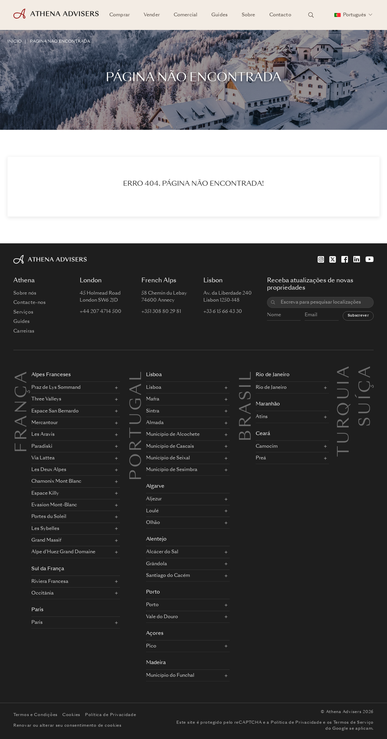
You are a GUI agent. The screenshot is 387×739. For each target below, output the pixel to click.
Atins (262, 416)
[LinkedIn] (356, 259)
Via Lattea (43, 458)
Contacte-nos (29, 302)
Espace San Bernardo (55, 411)
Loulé (152, 511)
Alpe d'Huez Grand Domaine (63, 552)
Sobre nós (25, 293)
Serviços (23, 312)
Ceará (263, 433)
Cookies (71, 715)
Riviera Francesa (49, 581)
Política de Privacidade (110, 715)
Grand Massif (46, 540)
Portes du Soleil (48, 516)
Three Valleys (46, 399)
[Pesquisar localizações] (311, 15)
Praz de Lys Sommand (56, 387)
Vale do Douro (162, 617)
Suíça (366, 371)
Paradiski (41, 446)
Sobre (248, 15)
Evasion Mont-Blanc (54, 505)
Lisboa (154, 374)
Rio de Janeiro (273, 374)
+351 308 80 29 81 (161, 311)
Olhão (153, 522)
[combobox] (325, 302)
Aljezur (154, 499)
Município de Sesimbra (171, 469)
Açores (154, 633)
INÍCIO (14, 42)
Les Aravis (43, 434)
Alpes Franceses (51, 374)
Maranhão (268, 404)
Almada (155, 422)
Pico (151, 646)
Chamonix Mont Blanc (56, 481)
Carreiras (24, 331)
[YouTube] (369, 259)
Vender (152, 15)
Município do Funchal (170, 675)
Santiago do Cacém (168, 575)
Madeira (156, 662)
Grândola (156, 564)
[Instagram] (321, 259)
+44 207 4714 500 (100, 311)
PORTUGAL (137, 425)
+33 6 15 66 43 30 (222, 311)
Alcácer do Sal (162, 552)
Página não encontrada (60, 42)
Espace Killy (45, 493)
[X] (332, 259)
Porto (153, 592)
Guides (219, 15)
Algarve (155, 486)
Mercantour (44, 422)
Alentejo (156, 539)
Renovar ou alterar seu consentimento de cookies (67, 726)
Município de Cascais (170, 446)
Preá (261, 458)
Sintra (152, 411)
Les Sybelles (45, 528)
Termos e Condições (35, 715)
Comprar (119, 15)
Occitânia (42, 593)
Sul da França (47, 569)
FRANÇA (22, 411)
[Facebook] (344, 259)
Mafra (152, 399)
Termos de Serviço (353, 723)
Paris (37, 610)
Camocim (267, 446)
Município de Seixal (168, 458)
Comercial (185, 15)
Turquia (344, 371)
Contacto (280, 15)
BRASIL (246, 405)
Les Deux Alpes (48, 469)
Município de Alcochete (173, 434)
